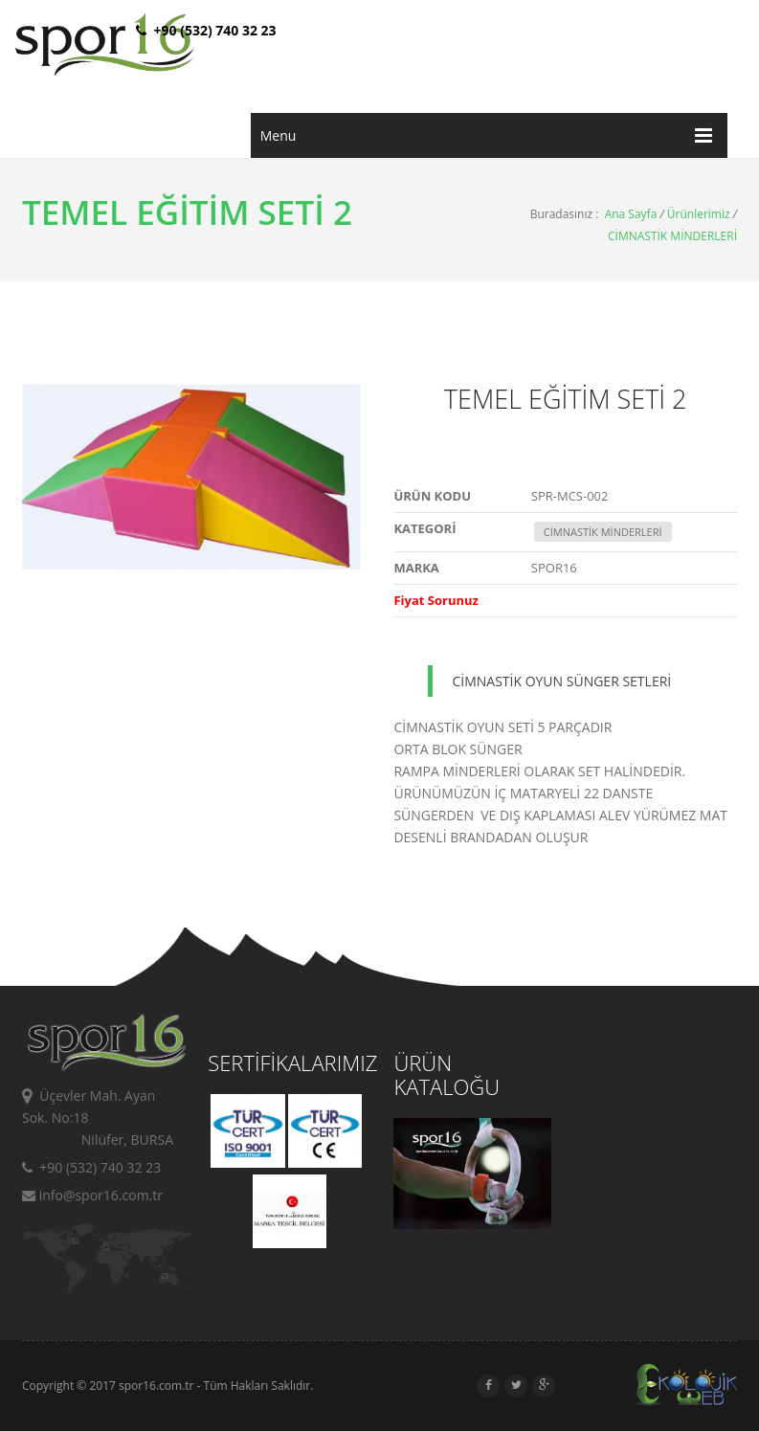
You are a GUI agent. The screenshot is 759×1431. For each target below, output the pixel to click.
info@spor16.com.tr (92, 1195)
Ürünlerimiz (698, 214)
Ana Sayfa (631, 214)
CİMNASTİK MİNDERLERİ (672, 236)
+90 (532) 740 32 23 (91, 1167)
